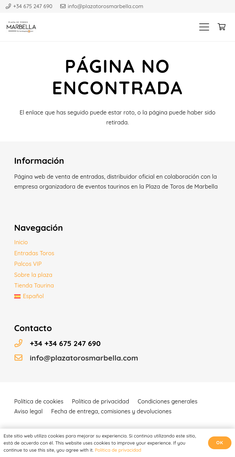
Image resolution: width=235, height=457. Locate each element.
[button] (204, 27)
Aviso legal (28, 411)
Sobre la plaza (33, 274)
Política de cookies (38, 401)
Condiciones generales (167, 401)
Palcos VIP (28, 263)
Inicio (21, 242)
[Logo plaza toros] (22, 27)
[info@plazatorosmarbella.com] (22, 358)
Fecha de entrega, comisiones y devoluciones (111, 411)
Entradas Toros (34, 253)
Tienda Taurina (34, 285)
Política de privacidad (100, 401)
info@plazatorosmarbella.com (84, 357)
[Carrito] (221, 27)
